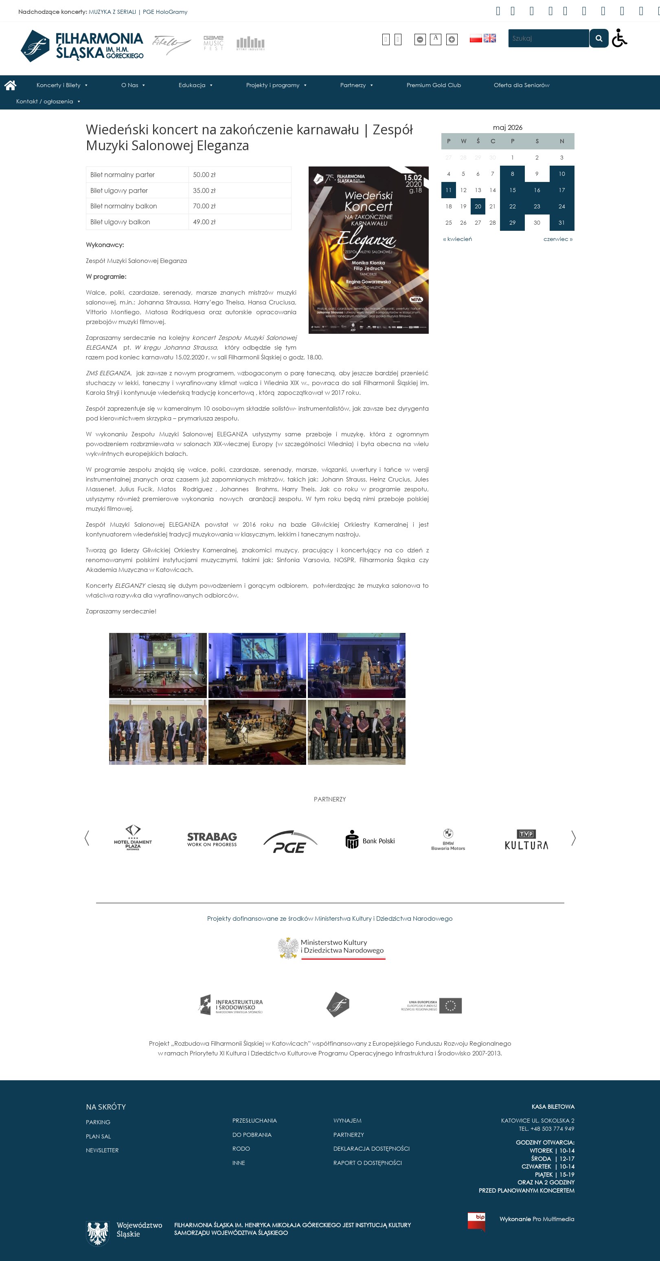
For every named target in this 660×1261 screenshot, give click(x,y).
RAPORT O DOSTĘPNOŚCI (367, 1163)
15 (512, 190)
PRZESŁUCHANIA (254, 1120)
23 (537, 206)
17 (562, 190)
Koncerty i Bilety (59, 85)
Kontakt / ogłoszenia (44, 101)
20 (478, 206)
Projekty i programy (273, 85)
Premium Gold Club (434, 85)
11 (448, 190)
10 (562, 173)
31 (562, 222)
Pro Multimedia (553, 1219)
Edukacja (192, 85)
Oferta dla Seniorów (522, 85)
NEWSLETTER (102, 1150)
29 (512, 222)
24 (562, 206)
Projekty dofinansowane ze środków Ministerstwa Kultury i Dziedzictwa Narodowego (330, 918)
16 (537, 190)
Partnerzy (353, 85)
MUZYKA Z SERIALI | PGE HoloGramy (138, 11)
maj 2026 (507, 127)
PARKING (98, 1122)
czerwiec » (558, 239)
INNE (238, 1163)
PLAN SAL (98, 1136)
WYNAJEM (347, 1120)
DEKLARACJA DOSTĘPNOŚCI (371, 1148)
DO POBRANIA (252, 1134)
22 (512, 206)
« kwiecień (457, 239)
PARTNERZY (348, 1134)
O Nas (129, 85)
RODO (241, 1148)
